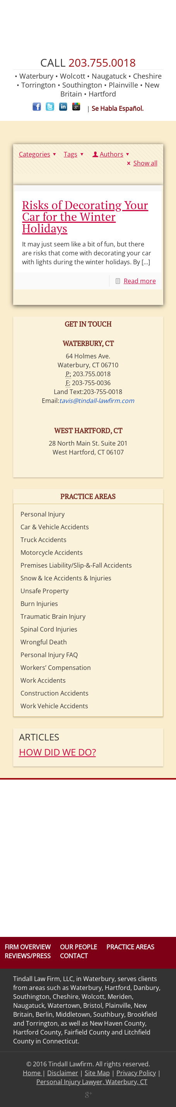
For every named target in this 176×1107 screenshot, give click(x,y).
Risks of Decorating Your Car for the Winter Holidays (85, 216)
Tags (75, 154)
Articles (39, 736)
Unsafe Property (44, 591)
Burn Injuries (39, 603)
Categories (39, 154)
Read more (140, 281)
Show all (141, 163)
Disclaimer (62, 1073)
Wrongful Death (44, 642)
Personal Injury (43, 514)
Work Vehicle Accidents (54, 706)
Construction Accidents (55, 693)
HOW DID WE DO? (57, 751)
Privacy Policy (136, 1073)
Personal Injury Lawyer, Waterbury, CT (91, 1082)
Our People (78, 947)
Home (32, 1073)
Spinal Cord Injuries (49, 629)
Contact (74, 956)
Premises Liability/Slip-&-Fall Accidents (76, 565)
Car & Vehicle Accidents (55, 527)
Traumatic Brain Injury (53, 616)
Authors (111, 154)
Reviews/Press (28, 956)
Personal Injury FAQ (49, 655)
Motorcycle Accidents (52, 552)
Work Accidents (43, 680)
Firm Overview (28, 947)
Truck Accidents (44, 539)
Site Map (97, 1073)
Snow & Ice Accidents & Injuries (66, 578)
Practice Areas (130, 947)
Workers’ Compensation (56, 667)
